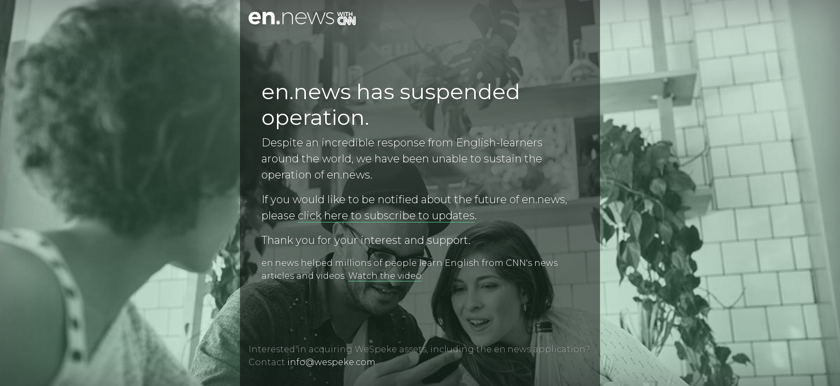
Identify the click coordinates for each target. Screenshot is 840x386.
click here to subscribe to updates (386, 215)
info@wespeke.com (331, 362)
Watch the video (385, 276)
